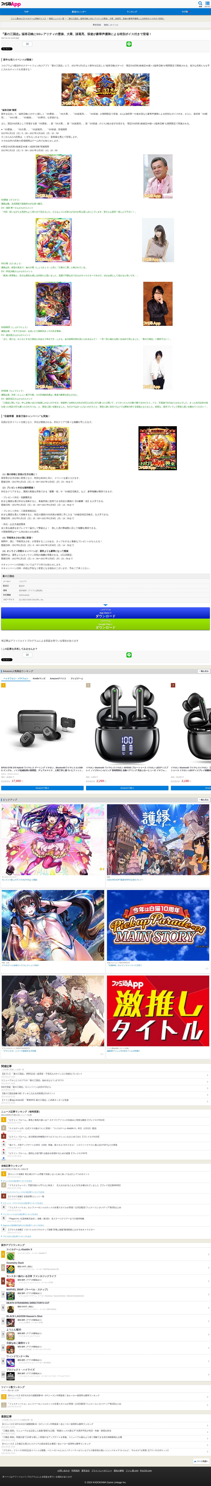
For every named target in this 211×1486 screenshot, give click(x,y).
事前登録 (97, 25)
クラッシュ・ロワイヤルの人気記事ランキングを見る (23, 1203)
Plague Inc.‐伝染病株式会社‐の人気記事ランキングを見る (23, 1225)
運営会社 (85, 1470)
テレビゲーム (77, 678)
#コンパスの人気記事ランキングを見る (17, 1181)
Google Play (105, 624)
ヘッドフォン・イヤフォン (16, 678)
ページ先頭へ (202, 1461)
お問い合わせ (63, 1470)
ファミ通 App (11, 4)
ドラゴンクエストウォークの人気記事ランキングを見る (23, 1192)
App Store (105, 613)
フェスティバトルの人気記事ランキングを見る (20, 1214)
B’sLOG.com (146, 1470)
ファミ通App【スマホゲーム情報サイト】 (28, 18)
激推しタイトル (111, 25)
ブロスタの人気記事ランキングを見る (17, 1236)
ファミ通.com (132, 1470)
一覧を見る (204, 671)
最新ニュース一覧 (56, 18)
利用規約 (76, 1470)
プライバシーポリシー (101, 1470)
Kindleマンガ (39, 678)
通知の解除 (119, 1470)
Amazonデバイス (58, 678)
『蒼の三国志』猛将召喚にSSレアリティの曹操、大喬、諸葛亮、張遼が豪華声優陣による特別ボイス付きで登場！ (116, 18)
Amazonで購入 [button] (42, 788)
